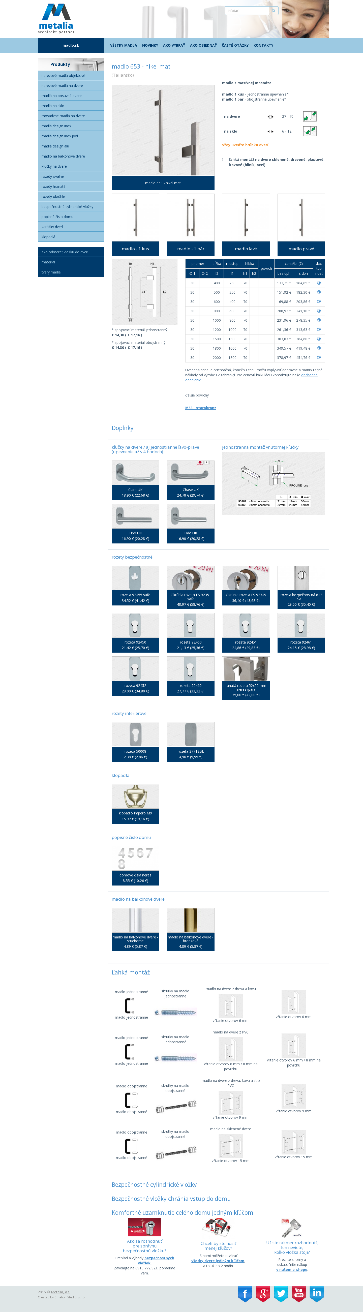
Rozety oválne (53, 176)
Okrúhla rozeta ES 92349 (246, 595)
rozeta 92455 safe (135, 595)
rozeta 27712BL (191, 751)
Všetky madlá (123, 45)
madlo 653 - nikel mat (163, 183)
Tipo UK (135, 533)
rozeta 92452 (135, 685)
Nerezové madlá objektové (63, 75)
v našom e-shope (291, 1269)
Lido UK (190, 533)
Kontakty (263, 45)
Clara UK (135, 490)
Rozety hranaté (54, 186)
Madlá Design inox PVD (60, 136)
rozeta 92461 (301, 642)
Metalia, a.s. (60, 1292)
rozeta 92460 (191, 642)
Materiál (48, 262)
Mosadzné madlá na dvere (63, 115)
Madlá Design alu (55, 146)
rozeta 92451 (246, 642)
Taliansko (123, 75)
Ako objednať (203, 45)
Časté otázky (235, 45)
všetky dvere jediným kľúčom (217, 1260)
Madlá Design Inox (56, 126)
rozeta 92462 (191, 685)
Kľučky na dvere (54, 166)
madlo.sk (71, 45)
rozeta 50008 (135, 751)
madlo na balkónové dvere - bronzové (191, 939)
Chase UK (191, 490)
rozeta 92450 (135, 642)
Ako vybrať (174, 45)
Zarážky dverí (52, 226)
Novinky (150, 45)
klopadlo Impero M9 (135, 813)
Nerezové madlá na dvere (62, 85)
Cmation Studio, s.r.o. (69, 1297)
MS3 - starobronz (200, 407)
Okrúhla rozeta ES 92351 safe (191, 597)
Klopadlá (48, 236)
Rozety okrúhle (53, 196)
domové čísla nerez (135, 875)
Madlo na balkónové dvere (63, 156)
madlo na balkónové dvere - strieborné (135, 939)
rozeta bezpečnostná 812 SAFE (301, 597)
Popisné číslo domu (57, 216)
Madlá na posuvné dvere (62, 95)
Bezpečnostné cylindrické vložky (67, 206)
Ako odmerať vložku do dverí (65, 252)
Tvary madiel (52, 272)
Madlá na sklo (53, 105)
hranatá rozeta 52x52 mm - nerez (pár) (246, 687)
